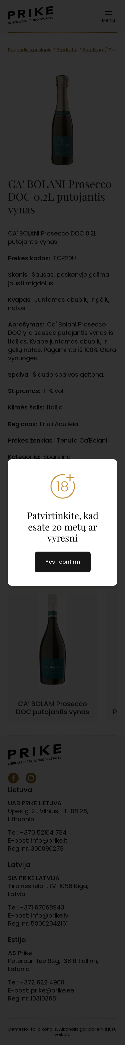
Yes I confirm (62, 562)
